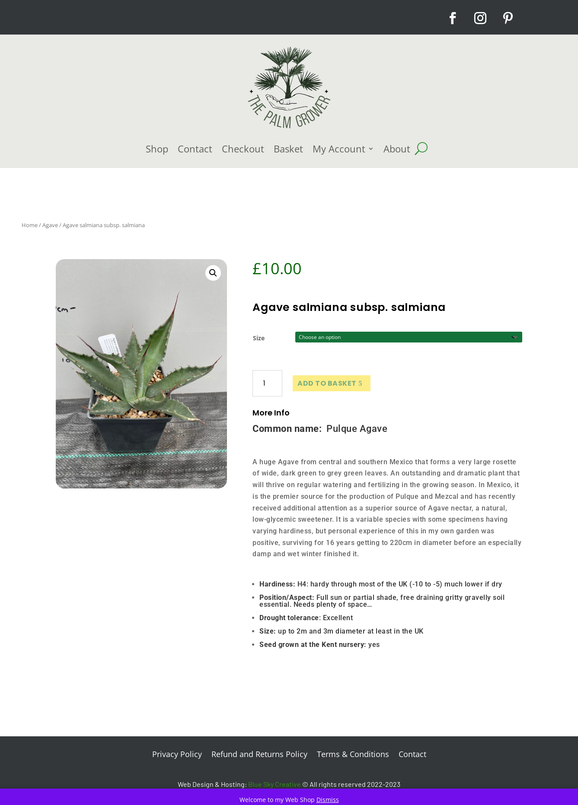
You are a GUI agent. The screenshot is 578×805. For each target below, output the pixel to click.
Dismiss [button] (327, 799)
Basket (288, 148)
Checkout (243, 148)
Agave (50, 225)
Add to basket (327, 383)
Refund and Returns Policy (259, 755)
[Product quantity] (267, 383)
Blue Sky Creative (274, 784)
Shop (157, 148)
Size (259, 338)
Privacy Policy (177, 755)
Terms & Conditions (353, 755)
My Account (339, 148)
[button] (213, 273)
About (396, 148)
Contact (195, 148)
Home (30, 225)
